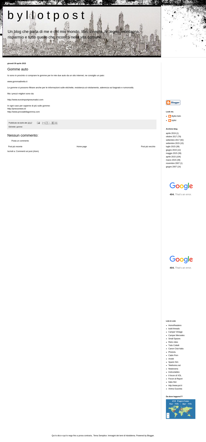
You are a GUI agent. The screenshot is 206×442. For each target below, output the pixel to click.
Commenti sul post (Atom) (27, 151)
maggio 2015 (171, 153)
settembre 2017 (173, 140)
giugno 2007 (171, 167)
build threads (174, 329)
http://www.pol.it (175, 385)
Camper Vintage (175, 332)
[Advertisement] (182, 78)
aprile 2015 (171, 157)
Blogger (150, 435)
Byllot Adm (176, 116)
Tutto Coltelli (173, 345)
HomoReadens (174, 325)
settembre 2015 (173, 143)
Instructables (174, 372)
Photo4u (172, 352)
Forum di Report (175, 379)
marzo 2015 (171, 160)
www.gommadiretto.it (17, 81)
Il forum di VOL (174, 375)
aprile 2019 (171, 133)
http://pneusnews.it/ (16, 108)
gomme (19, 127)
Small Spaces (174, 339)
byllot (174, 120)
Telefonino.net (174, 365)
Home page (82, 146)
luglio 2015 (170, 146)
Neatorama (173, 369)
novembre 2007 (173, 163)
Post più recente (15, 146)
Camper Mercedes (176, 335)
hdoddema (130, 435)
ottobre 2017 (171, 136)
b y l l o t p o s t (45, 15)
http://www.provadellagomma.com (23, 112)
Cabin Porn (173, 355)
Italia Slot (172, 382)
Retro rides (173, 342)
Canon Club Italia (175, 349)
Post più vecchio (148, 146)
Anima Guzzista (175, 389)
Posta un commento (20, 141)
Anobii (171, 359)
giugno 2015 (171, 150)
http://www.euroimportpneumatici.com (25, 99)
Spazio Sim (173, 362)
